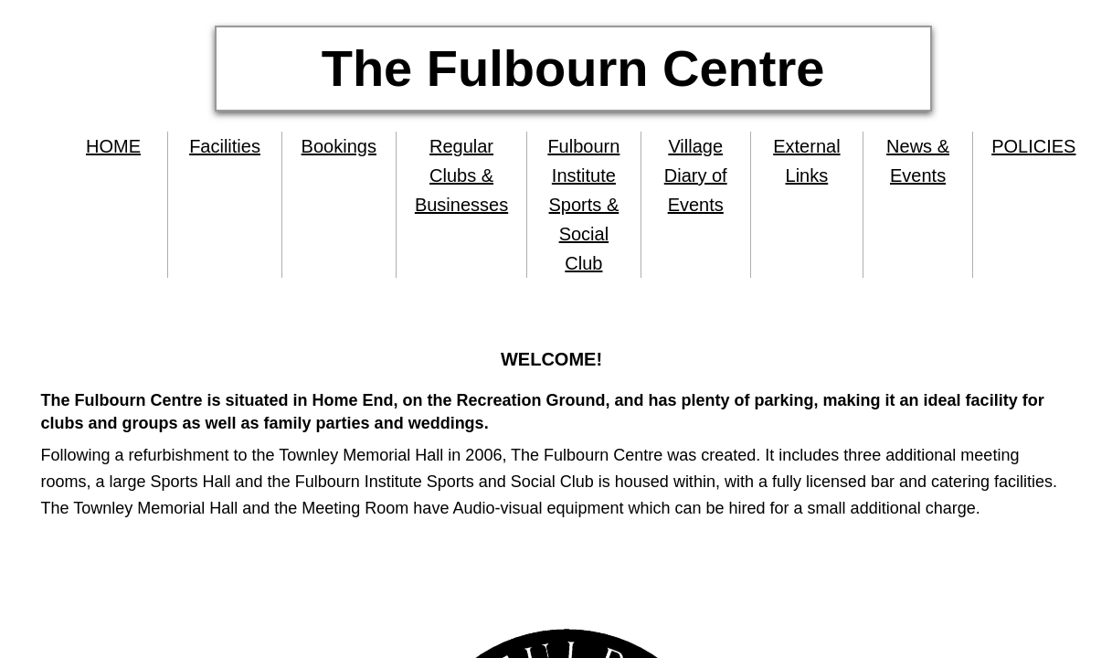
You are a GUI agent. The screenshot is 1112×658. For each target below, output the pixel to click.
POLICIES (1033, 146)
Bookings (339, 146)
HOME (113, 146)
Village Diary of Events (695, 175)
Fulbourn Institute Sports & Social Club (583, 204)
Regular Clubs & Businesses (461, 175)
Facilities (224, 146)
